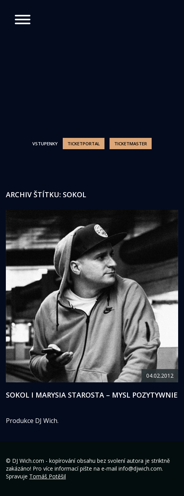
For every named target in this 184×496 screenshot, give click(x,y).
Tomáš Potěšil (47, 476)
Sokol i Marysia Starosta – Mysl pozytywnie (92, 395)
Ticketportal (83, 143)
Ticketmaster (130, 143)
